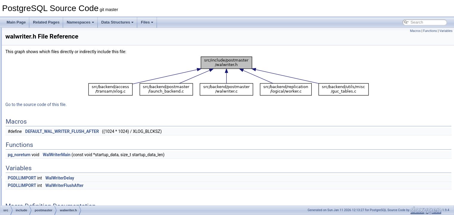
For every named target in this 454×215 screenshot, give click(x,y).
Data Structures (117, 22)
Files (147, 22)
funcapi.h (36, 198)
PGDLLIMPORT (96, 178)
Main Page (16, 22)
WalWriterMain (131, 154)
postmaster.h (44, 87)
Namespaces (80, 22)
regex (33, 126)
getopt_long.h (40, 205)
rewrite (34, 139)
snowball (36, 146)
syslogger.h (43, 106)
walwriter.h (42, 119)
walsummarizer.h (47, 113)
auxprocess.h (44, 41)
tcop (32, 165)
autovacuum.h (45, 34)
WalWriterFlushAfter (139, 185)
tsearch (35, 172)
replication (37, 132)
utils (32, 178)
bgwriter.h (42, 60)
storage (35, 159)
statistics (36, 152)
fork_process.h (46, 67)
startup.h (41, 100)
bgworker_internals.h (50, 54)
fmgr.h (34, 192)
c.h (31, 185)
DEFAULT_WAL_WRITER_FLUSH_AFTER (137, 131)
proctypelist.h (44, 93)
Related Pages (46, 22)
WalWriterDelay (134, 178)
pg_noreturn (93, 154)
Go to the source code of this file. (110, 104)
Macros (415, 31)
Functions (430, 31)
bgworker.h (43, 47)
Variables (446, 31)
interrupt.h (42, 73)
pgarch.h (41, 80)
